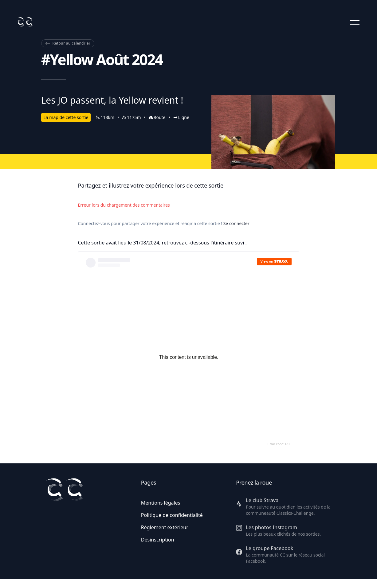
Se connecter (236, 223)
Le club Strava (262, 500)
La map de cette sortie (66, 117)
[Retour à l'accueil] (25, 22)
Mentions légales (160, 502)
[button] (355, 22)
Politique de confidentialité (172, 515)
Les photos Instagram (271, 527)
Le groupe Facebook (269, 548)
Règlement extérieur (164, 527)
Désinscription (157, 539)
